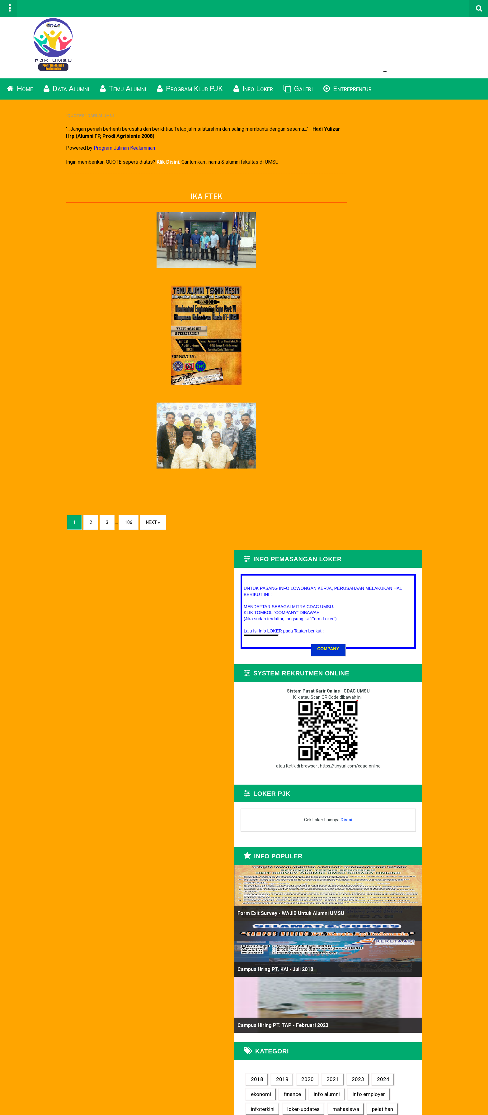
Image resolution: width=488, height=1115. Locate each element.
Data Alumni (66, 94)
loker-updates (382, 684)
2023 (372, 639)
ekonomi (427, 639)
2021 (448, 624)
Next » (101, 528)
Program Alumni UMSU (121, 1107)
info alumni (409, 654)
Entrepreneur (347, 94)
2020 (423, 624)
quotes (443, 699)
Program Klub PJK (190, 94)
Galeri (298, 94)
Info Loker (253, 94)
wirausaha (378, 728)
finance (374, 654)
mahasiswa (424, 684)
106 (76, 528)
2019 (398, 624)
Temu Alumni (123, 94)
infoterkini (423, 669)
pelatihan (376, 699)
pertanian (411, 699)
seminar (375, 714)
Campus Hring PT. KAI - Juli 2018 (391, 514)
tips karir (408, 714)
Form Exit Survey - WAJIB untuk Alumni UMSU (406, 458)
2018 (372, 624)
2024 (398, 639)
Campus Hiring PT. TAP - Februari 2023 (398, 570)
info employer (382, 669)
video (437, 714)
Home (20, 94)
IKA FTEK (177, 202)
